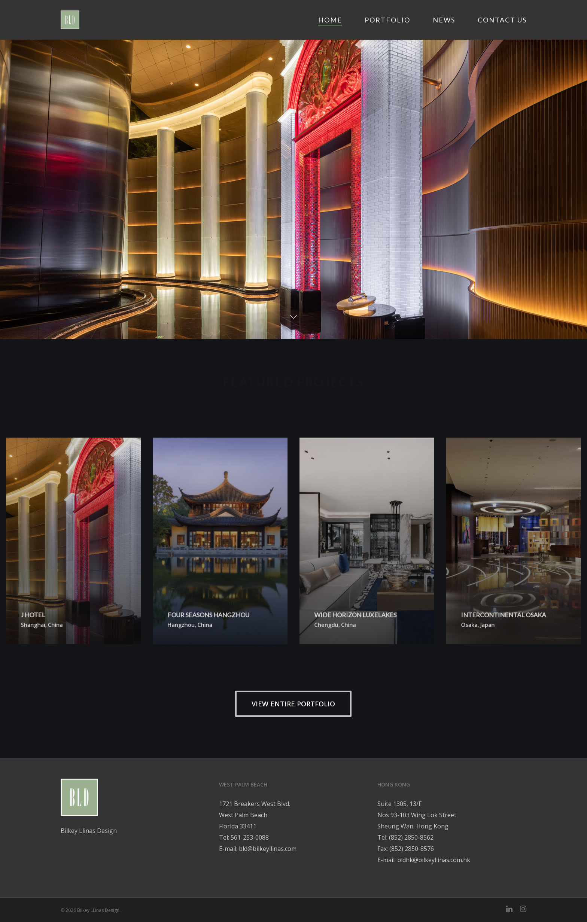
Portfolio (387, 19)
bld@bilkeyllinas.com (267, 849)
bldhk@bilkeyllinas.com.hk (433, 860)
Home (330, 19)
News (444, 19)
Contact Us (502, 19)
